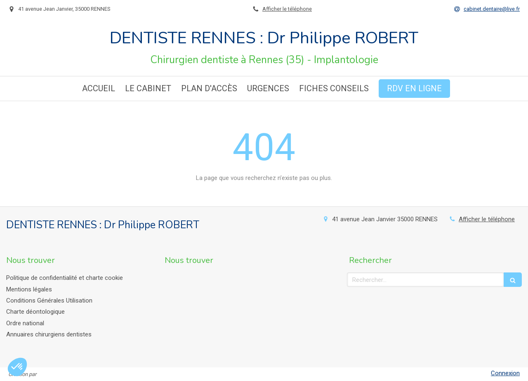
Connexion (505, 373)
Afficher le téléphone (287, 9)
